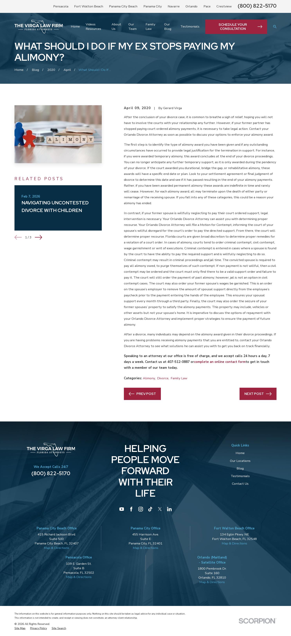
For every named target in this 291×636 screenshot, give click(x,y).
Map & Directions (56, 548)
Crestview (224, 6)
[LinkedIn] (169, 509)
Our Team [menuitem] (132, 26)
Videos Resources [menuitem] (93, 26)
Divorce (162, 378)
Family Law (179, 378)
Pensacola (60, 6)
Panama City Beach (123, 6)
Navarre (174, 6)
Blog (240, 468)
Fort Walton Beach (88, 6)
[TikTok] (150, 509)
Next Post (257, 394)
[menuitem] (19, 628)
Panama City (152, 6)
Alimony (149, 378)
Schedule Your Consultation (240, 26)
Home (240, 453)
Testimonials (240, 476)
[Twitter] (160, 509)
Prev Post (142, 394)
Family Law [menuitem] (150, 26)
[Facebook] (131, 509)
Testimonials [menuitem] (189, 26)
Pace (207, 6)
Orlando (191, 6)
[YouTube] (121, 509)
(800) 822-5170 (257, 5)
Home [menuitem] (75, 26)
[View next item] (38, 237)
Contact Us (240, 483)
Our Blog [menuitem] (167, 26)
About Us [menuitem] (116, 26)
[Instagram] (140, 509)
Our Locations (240, 461)
